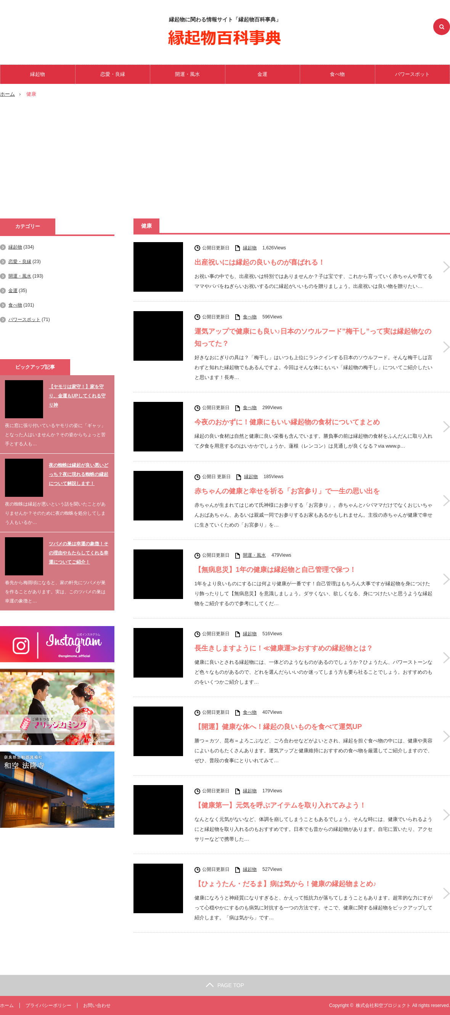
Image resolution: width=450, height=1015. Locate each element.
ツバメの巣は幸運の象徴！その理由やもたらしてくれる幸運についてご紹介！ (78, 553)
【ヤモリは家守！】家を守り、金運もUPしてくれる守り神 (77, 396)
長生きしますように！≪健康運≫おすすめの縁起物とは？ (283, 648)
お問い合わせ (97, 1005)
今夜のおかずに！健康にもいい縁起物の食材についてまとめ (287, 422)
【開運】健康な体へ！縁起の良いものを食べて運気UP (278, 727)
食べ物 (337, 74)
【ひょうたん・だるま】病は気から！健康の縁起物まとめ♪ (285, 884)
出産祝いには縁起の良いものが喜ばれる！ (259, 262)
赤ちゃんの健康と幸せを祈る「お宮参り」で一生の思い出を (287, 491)
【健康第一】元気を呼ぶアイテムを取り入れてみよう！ (280, 805)
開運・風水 (187, 74)
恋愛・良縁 (112, 74)
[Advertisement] (225, 161)
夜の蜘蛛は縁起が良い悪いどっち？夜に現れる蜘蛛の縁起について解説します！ (78, 474)
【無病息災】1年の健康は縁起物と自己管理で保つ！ (275, 569)
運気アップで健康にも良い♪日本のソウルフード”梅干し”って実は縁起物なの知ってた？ (312, 337)
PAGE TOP (225, 985)
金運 (262, 74)
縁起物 (37, 74)
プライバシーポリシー (48, 1005)
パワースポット (412, 74)
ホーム (7, 1005)
